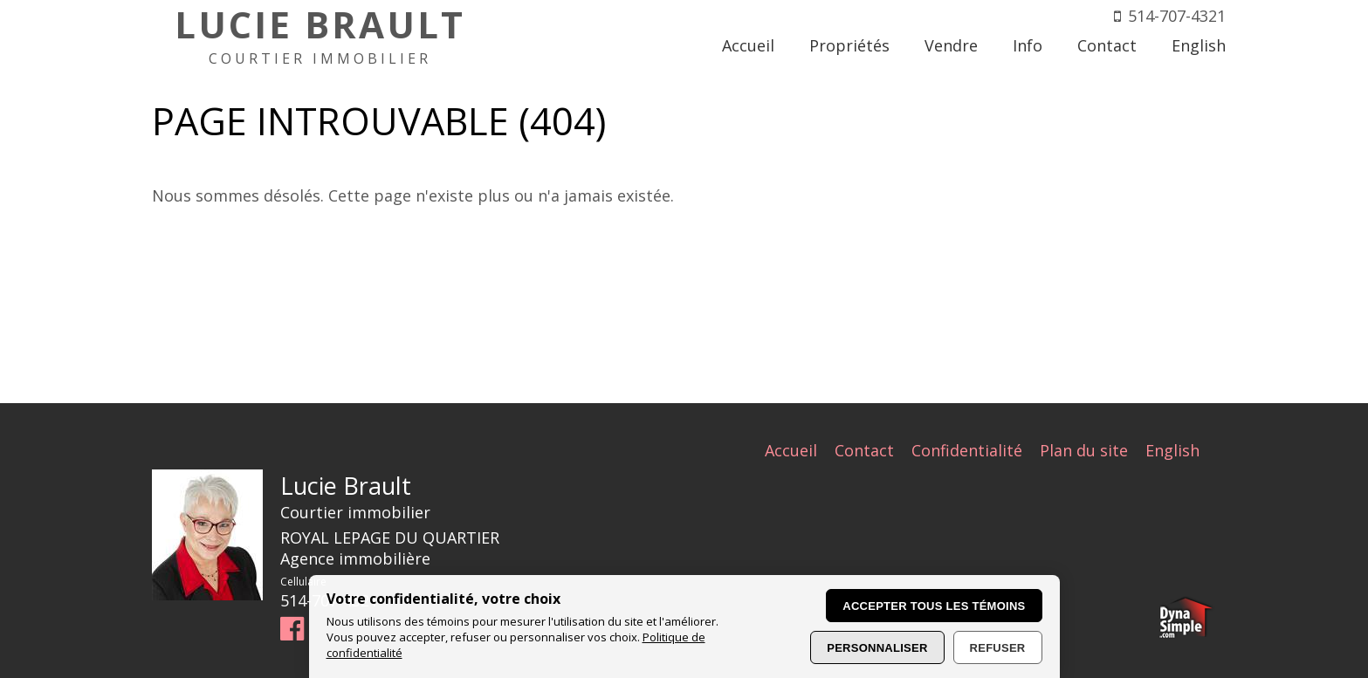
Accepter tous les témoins (933, 606)
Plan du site (1084, 450)
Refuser (998, 647)
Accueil (791, 450)
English (1172, 450)
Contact (864, 450)
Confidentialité (966, 450)
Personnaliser (877, 647)
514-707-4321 (1177, 15)
